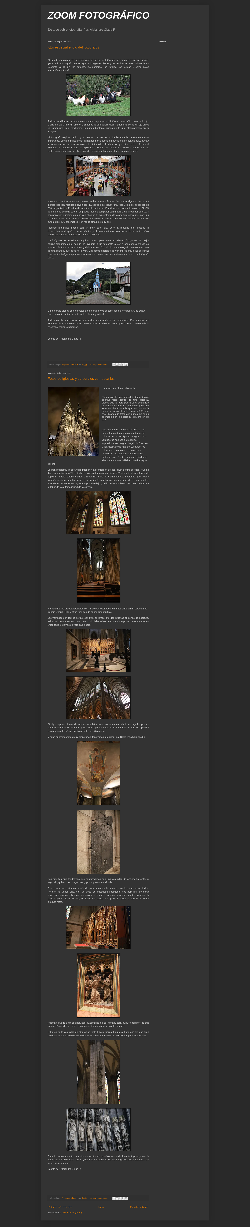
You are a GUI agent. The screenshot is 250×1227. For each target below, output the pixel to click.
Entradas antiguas (139, 1207)
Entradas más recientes (60, 1207)
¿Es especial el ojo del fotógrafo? (73, 47)
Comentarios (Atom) (72, 1212)
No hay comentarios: (99, 364)
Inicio (101, 1207)
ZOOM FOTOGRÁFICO (99, 15)
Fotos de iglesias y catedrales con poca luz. (82, 379)
